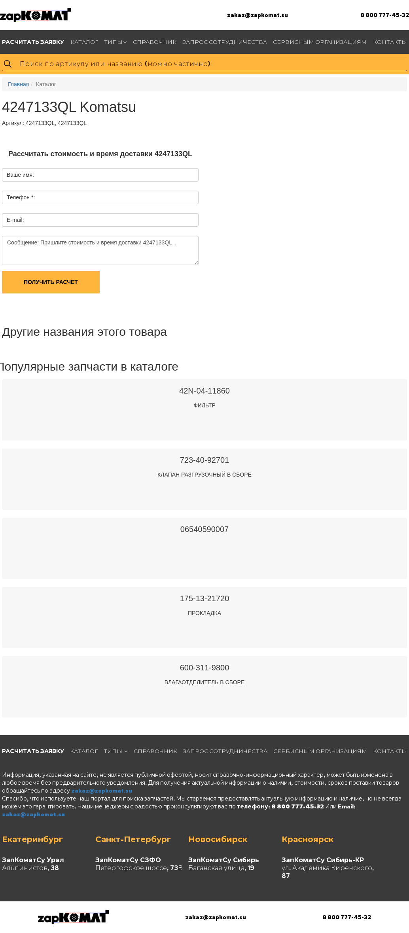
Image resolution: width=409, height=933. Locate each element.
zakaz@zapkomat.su (257, 14)
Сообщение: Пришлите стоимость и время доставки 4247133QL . (100, 250)
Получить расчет (51, 282)
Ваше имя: (20, 175)
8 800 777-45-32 (384, 14)
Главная (18, 84)
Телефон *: (21, 197)
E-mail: (15, 220)
